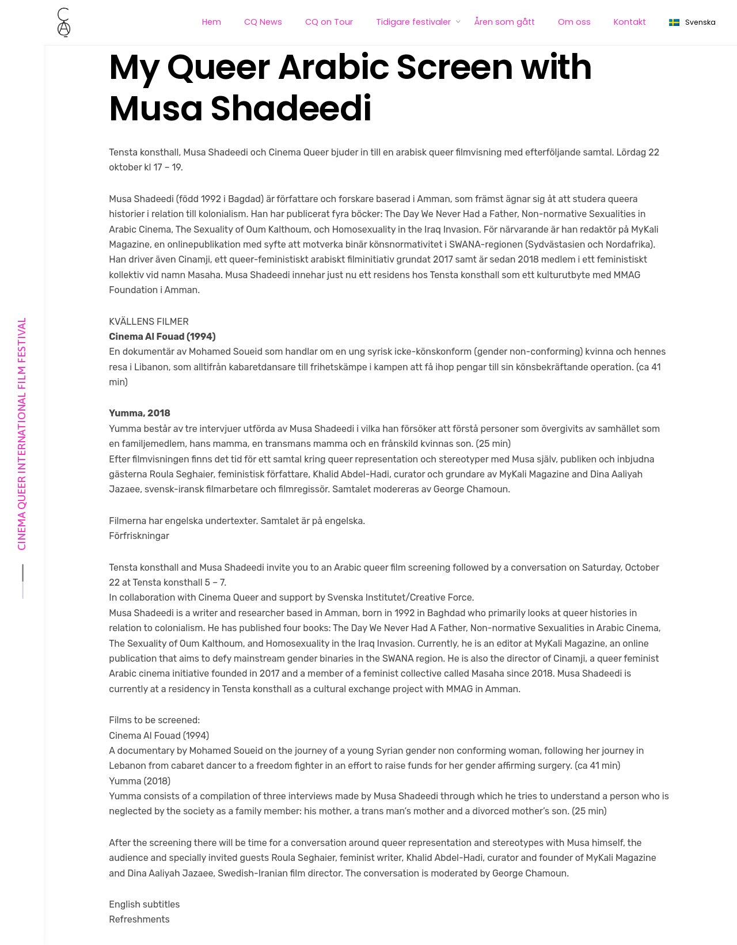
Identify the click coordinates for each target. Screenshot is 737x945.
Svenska (692, 23)
